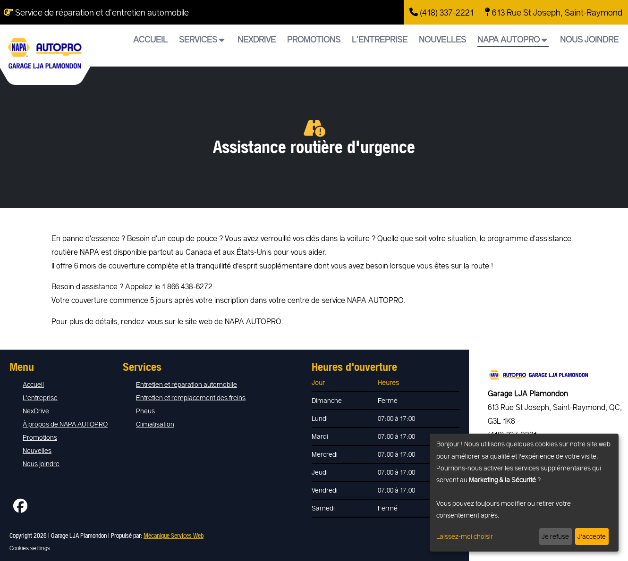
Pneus (145, 411)
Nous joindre (589, 39)
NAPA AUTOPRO (512, 39)
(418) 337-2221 (441, 12)
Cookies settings (29, 547)
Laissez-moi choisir (464, 536)
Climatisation (155, 424)
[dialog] (524, 493)
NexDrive (257, 39)
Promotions (313, 39)
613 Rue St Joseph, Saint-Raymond (553, 12)
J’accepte (591, 536)
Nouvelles (442, 39)
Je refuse (555, 536)
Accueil (150, 39)
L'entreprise (379, 39)
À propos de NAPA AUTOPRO (65, 424)
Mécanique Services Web (174, 535)
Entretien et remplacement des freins (191, 398)
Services (201, 39)
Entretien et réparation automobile (186, 384)
